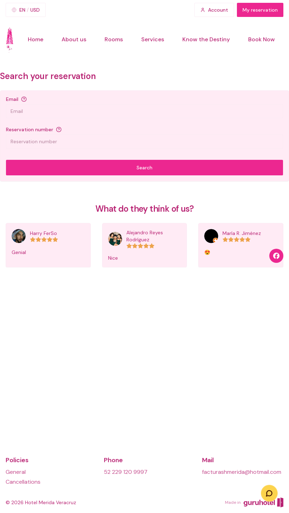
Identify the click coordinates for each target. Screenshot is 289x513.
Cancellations (23, 481)
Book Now (261, 39)
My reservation (260, 10)
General (16, 472)
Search (144, 167)
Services (152, 39)
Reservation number (29, 129)
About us (74, 39)
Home (35, 39)
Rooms (114, 39)
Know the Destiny (206, 39)
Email (12, 99)
